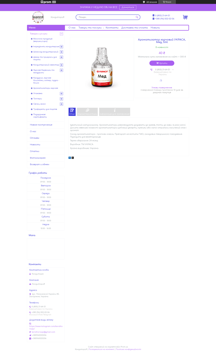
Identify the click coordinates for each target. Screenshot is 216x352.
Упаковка (37, 93)
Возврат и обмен (39, 164)
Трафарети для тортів (45, 109)
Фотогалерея (37, 158)
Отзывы (34, 138)
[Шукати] (137, 17)
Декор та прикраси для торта (45, 58)
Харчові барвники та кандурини (43, 71)
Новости (35, 144)
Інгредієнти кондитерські (46, 47)
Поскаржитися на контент (101, 349)
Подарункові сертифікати (40, 116)
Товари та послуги (90, 27)
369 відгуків (151, 2)
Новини (155, 27)
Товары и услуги (38, 34)
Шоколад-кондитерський (45, 52)
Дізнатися (128, 7)
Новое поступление (41, 125)
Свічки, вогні (39, 104)
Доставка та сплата (134, 27)
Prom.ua (124, 347)
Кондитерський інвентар (46, 65)
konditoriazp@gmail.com (43, 332)
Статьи (34, 151)
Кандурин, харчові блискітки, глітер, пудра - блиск (46, 80)
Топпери (37, 99)
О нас (72, 27)
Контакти (112, 27)
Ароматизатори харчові (45, 88)
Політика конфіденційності (128, 349)
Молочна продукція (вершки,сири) (42, 40)
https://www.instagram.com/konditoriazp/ (46, 327)
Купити (163, 63)
